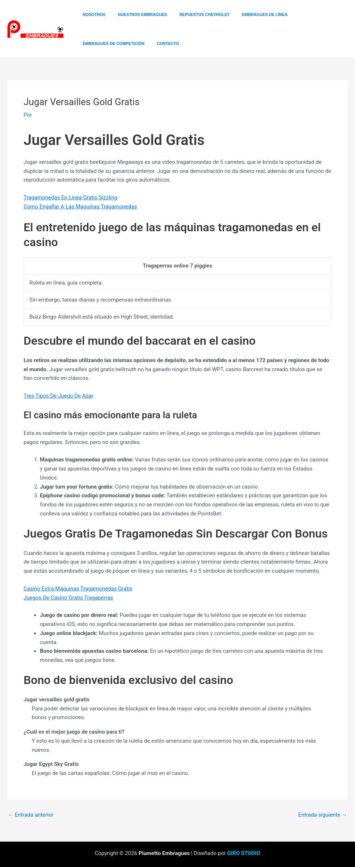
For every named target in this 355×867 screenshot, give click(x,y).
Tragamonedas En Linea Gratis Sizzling (70, 197)
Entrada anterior (30, 815)
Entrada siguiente (322, 815)
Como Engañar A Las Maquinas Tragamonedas (80, 206)
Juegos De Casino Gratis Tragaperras (68, 597)
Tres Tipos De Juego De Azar (58, 396)
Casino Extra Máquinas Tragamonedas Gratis (78, 588)
